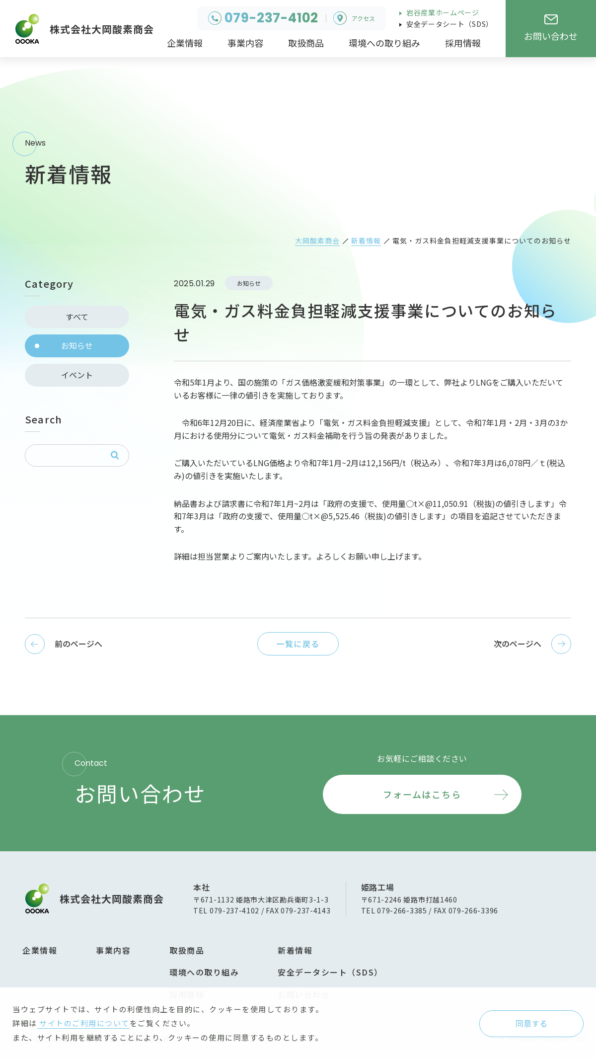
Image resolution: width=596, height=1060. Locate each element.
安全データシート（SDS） (448, 24)
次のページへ (517, 644)
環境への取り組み (204, 972)
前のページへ (78, 644)
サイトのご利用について (83, 1023)
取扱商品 (186, 950)
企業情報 (39, 950)
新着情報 (295, 950)
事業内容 (113, 950)
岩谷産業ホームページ (441, 12)
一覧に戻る (298, 644)
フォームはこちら (422, 794)
